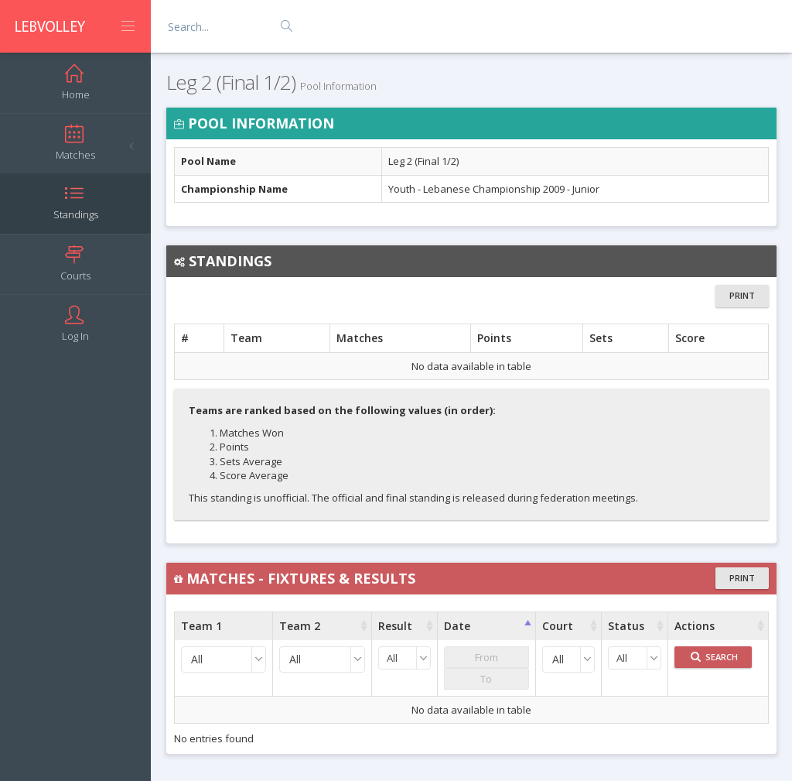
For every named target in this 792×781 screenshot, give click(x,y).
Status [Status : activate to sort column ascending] (626, 625)
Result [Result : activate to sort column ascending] (395, 625)
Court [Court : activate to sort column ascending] (557, 625)
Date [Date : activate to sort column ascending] (457, 625)
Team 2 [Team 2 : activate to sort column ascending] (299, 625)
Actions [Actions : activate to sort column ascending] (694, 625)
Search (714, 657)
